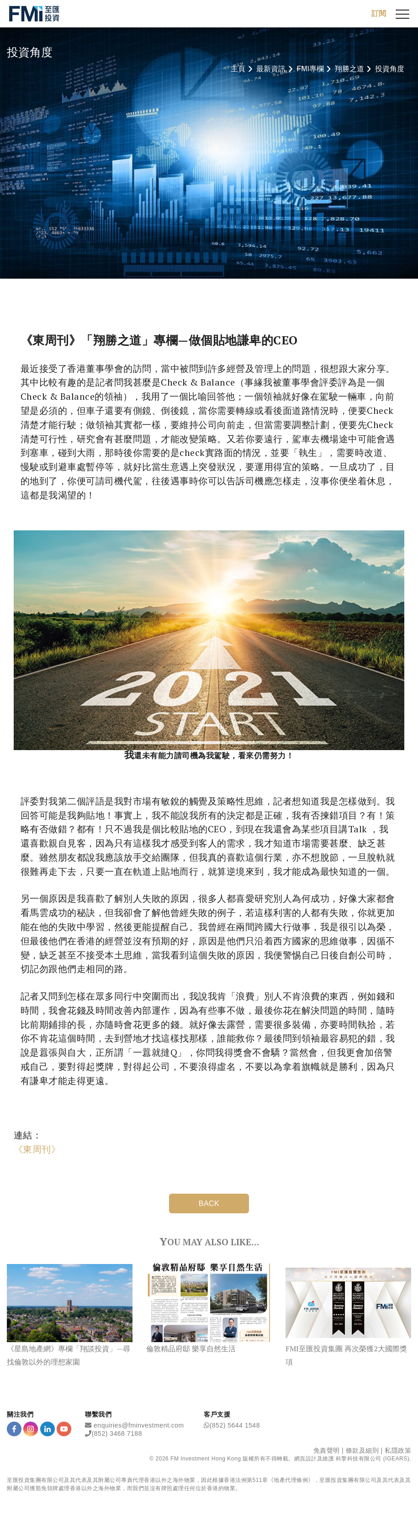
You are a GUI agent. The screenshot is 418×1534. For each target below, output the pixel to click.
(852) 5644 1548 (235, 1425)
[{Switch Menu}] (402, 13)
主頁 (238, 69)
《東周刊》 (37, 1149)
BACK (209, 1203)
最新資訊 (271, 69)
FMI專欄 (310, 69)
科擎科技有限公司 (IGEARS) (372, 1458)
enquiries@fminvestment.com (139, 1425)
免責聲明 (326, 1450)
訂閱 (378, 13)
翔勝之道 (349, 69)
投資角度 (389, 69)
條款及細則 (362, 1450)
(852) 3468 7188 (117, 1433)
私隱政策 (398, 1450)
